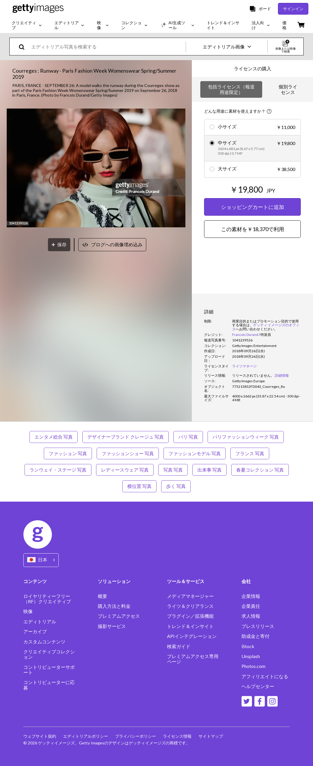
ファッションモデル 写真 (194, 453)
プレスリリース (257, 626)
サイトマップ (211, 736)
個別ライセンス (288, 89)
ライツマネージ (244, 366)
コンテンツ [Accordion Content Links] (35, 581)
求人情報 (250, 616)
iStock (247, 646)
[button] (96, 168)
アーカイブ (35, 631)
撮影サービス (112, 626)
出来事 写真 (209, 469)
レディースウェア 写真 (125, 469)
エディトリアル (39, 621)
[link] (253, 375)
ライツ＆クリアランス (190, 606)
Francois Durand (245, 334)
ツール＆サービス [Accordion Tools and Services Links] (185, 581)
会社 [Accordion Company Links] (246, 581)
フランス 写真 (249, 453)
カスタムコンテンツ (44, 641)
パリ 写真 (188, 436)
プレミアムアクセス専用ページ (192, 659)
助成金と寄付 (255, 636)
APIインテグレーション (192, 636)
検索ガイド (178, 646)
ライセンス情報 (177, 736)
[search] (24, 46)
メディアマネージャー (190, 596)
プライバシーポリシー (135, 736)
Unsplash (250, 656)
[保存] (59, 244)
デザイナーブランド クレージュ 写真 (125, 436)
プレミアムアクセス (119, 616)
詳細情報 (282, 375)
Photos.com (253, 666)
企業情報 (250, 596)
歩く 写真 (176, 486)
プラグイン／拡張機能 (190, 616)
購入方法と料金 (114, 606)
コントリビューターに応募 (49, 685)
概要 (102, 596)
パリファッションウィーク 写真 (246, 436)
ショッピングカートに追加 (252, 207)
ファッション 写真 (68, 453)
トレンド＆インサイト (190, 626)
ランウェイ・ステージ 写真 (57, 469)
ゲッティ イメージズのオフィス (265, 327)
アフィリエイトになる (264, 676)
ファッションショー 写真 (128, 453)
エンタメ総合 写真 (53, 436)
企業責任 (250, 606)
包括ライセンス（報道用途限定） (231, 89)
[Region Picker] (41, 560)
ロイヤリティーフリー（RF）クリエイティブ (47, 599)
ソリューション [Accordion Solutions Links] (114, 581)
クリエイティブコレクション (49, 654)
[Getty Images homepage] (38, 9)
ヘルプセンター (257, 686)
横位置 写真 (139, 486)
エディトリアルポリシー (85, 736)
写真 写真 (173, 469)
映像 (28, 611)
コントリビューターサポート (49, 669)
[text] (107, 46)
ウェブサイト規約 (39, 736)
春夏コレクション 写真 (260, 469)
